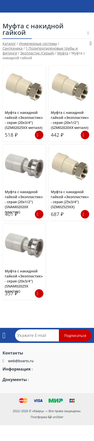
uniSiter (58, 417)
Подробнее (39, 135)
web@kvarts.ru (21, 360)
